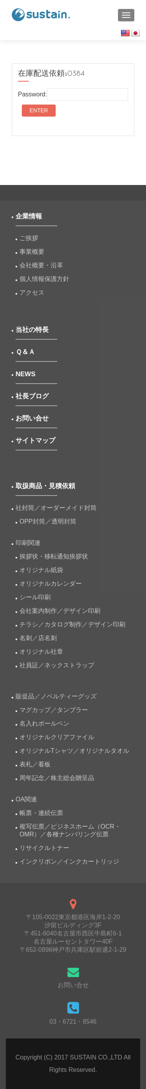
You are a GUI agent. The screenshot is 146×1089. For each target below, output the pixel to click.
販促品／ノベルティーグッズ (56, 696)
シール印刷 (35, 597)
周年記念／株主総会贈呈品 (56, 778)
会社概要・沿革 (41, 265)
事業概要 (31, 251)
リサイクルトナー (44, 848)
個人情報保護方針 (44, 279)
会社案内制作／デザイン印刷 (59, 610)
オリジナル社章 (41, 651)
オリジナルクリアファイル (56, 737)
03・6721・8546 (73, 1021)
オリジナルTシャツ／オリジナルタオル (74, 750)
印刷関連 (28, 542)
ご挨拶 (28, 238)
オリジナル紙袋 (41, 570)
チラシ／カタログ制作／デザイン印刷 (72, 624)
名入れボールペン (44, 723)
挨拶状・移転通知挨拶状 (53, 556)
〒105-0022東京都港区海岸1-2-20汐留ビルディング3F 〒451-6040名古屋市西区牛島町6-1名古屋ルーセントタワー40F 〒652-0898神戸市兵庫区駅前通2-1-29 (73, 933)
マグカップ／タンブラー (53, 710)
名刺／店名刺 (38, 638)
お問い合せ (73, 985)
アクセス (31, 292)
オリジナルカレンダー (50, 583)
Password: (73, 94)
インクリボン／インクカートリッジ (69, 861)
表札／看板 (35, 764)
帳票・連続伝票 (44, 813)
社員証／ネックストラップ (56, 665)
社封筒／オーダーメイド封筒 (56, 507)
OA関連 (26, 799)
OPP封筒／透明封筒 (47, 521)
